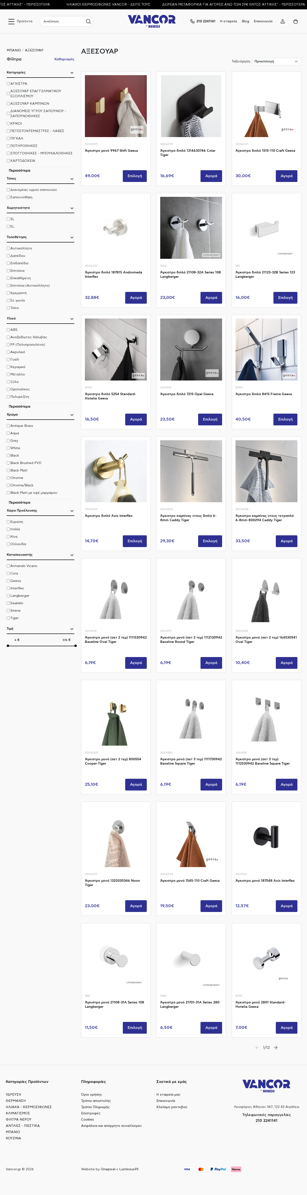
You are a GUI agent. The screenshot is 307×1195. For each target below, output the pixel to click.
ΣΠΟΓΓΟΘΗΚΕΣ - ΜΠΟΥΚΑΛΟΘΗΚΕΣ (41, 153)
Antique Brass (21, 426)
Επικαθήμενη (20, 278)
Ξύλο (14, 382)
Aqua (14, 433)
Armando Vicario (23, 566)
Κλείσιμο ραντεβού (171, 1107)
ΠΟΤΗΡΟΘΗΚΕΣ (23, 146)
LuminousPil (128, 1169)
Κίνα (14, 536)
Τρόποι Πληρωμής (95, 1107)
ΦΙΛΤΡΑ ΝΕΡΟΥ (18, 1119)
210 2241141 (266, 1121)
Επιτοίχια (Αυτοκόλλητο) (30, 285)
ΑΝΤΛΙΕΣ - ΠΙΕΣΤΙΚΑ (23, 1126)
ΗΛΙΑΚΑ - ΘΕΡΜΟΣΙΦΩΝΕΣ (29, 1107)
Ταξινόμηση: (241, 61)
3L (12, 219)
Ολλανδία (18, 544)
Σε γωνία (17, 300)
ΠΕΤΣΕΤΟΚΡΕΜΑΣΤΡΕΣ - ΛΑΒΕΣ (37, 131)
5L (12, 226)
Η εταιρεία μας (168, 1094)
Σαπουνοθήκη (21, 197)
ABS (14, 330)
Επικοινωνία (263, 21)
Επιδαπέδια (19, 263)
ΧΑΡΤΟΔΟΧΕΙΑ (22, 161)
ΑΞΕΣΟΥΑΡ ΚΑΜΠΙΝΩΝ (29, 103)
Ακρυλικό (17, 352)
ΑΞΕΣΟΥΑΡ (34, 50)
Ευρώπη (16, 522)
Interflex (17, 588)
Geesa (15, 581)
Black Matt (19, 470)
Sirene (15, 610)
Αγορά (211, 176)
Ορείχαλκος (20, 389)
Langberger (20, 596)
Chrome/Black (21, 485)
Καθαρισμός (64, 59)
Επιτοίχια (17, 270)
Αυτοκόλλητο (21, 248)
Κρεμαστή (18, 293)
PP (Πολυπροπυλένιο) (27, 344)
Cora (14, 573)
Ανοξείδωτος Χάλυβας (28, 337)
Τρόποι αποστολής (96, 1101)
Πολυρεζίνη (19, 396)
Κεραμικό (17, 367)
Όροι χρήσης (91, 1094)
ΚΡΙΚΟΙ (16, 123)
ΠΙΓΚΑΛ (16, 138)
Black (14, 455)
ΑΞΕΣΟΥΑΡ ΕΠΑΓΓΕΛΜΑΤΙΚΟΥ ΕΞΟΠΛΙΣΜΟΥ (35, 94)
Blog (245, 21)
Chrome (16, 478)
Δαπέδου (17, 256)
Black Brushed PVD (25, 463)
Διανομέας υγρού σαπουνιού (33, 190)
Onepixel (108, 1169)
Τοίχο (14, 308)
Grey (14, 440)
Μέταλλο (17, 374)
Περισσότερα (19, 170)
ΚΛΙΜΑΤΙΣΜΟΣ (18, 1113)
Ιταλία (15, 529)
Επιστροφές (90, 1113)
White (15, 448)
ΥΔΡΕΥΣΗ (13, 1094)
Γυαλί (14, 359)
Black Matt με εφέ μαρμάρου (33, 493)
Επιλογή (135, 176)
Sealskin (16, 603)
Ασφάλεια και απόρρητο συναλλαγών (111, 1126)
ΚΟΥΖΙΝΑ (13, 1138)
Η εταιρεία (228, 21)
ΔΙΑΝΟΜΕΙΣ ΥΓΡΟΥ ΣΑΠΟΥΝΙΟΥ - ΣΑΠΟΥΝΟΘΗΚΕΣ (38, 113)
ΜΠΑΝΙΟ (14, 50)
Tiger (14, 618)
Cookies (87, 1119)
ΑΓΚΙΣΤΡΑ (18, 83)
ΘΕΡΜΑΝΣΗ (16, 1101)
